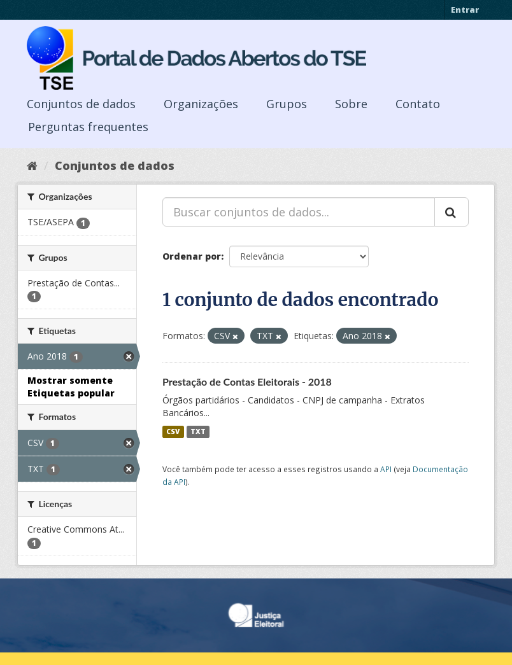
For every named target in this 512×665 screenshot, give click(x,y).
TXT (198, 431)
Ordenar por (191, 256)
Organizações (201, 103)
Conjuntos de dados (81, 103)
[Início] (32, 165)
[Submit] (451, 212)
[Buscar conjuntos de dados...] (298, 212)
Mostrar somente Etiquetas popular (71, 386)
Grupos (286, 103)
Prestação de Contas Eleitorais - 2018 (247, 381)
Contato (417, 103)
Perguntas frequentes (88, 126)
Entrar (465, 9)
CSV (173, 431)
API (386, 469)
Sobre (351, 103)
